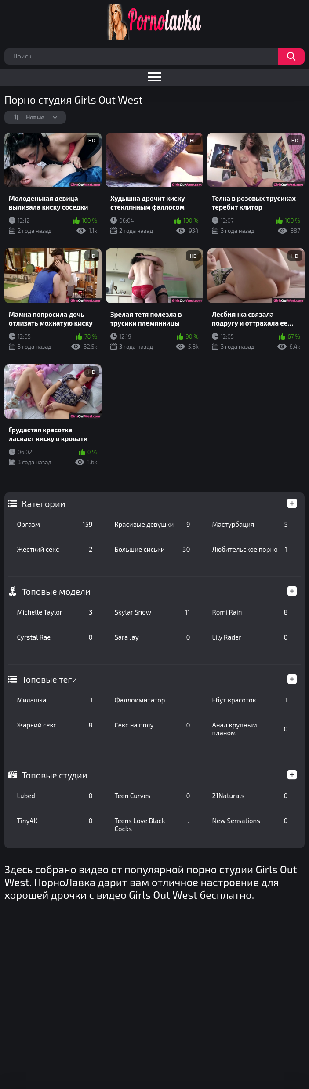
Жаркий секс (54, 725)
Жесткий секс (54, 549)
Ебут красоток (249, 700)
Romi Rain (249, 612)
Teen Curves (152, 796)
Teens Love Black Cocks (152, 824)
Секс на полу (152, 725)
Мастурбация (249, 524)
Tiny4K (54, 821)
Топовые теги (49, 679)
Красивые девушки (152, 524)
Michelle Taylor (54, 612)
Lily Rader (249, 637)
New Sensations (249, 821)
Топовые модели (56, 591)
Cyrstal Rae (54, 637)
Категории (43, 503)
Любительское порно (249, 549)
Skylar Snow (152, 612)
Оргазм (54, 524)
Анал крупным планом (249, 729)
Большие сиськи (152, 549)
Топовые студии (54, 775)
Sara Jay (152, 637)
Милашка (54, 700)
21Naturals (249, 796)
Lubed (54, 796)
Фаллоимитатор (152, 700)
